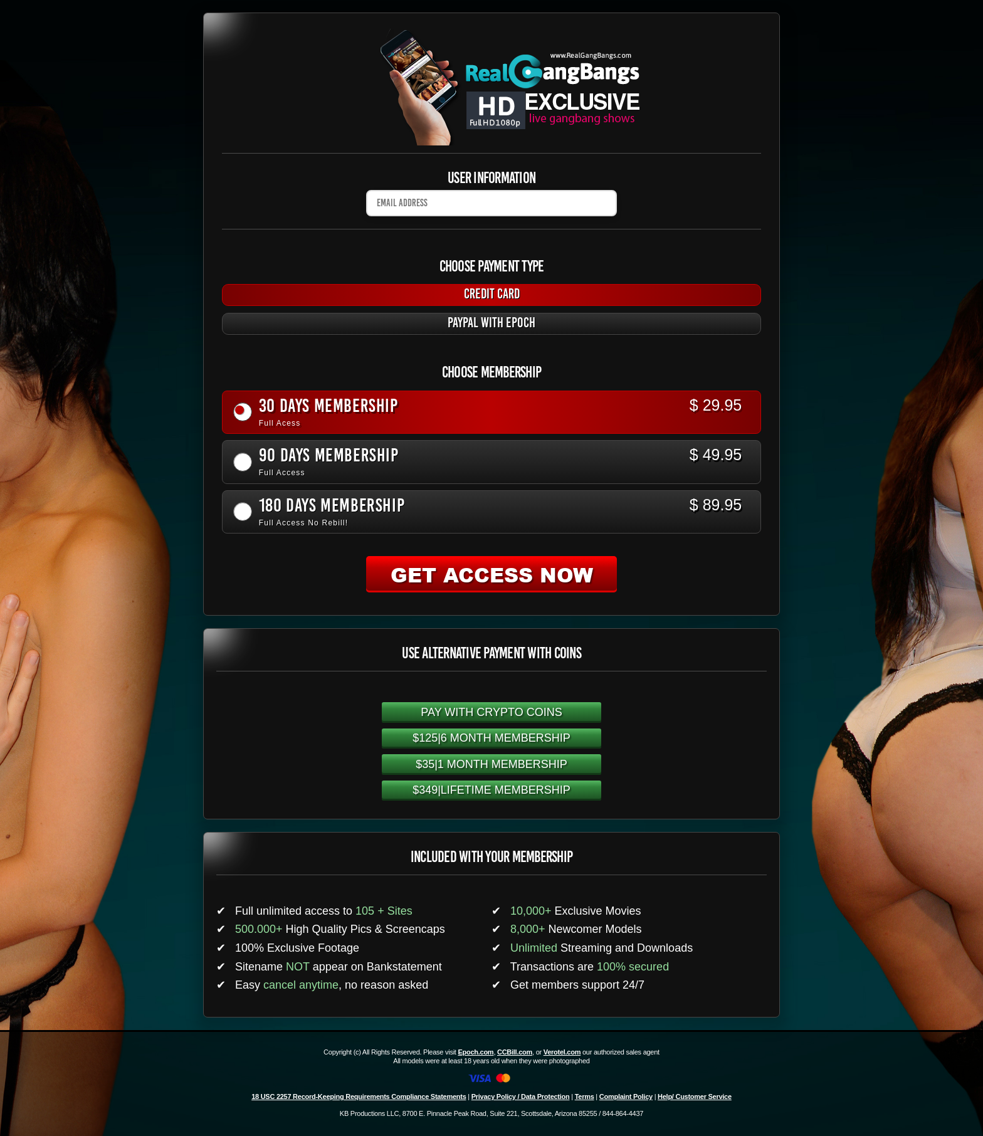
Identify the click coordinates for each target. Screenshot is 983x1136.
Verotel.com (562, 1052)
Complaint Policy (626, 1096)
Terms (584, 1096)
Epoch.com (475, 1052)
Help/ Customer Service (695, 1096)
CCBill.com (514, 1052)
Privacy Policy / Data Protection (520, 1096)
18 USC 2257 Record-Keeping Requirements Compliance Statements (358, 1096)
